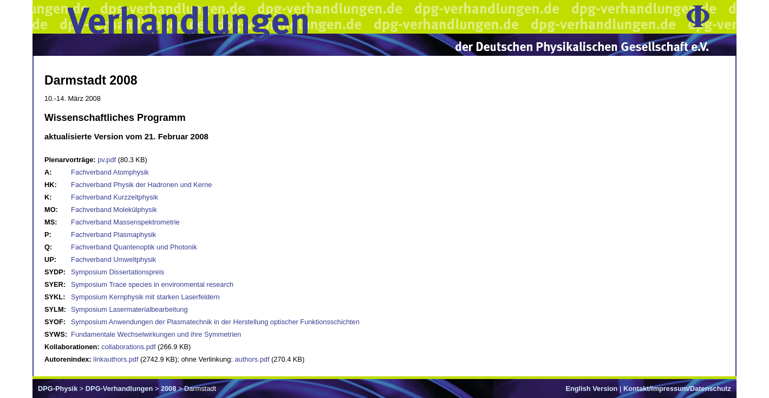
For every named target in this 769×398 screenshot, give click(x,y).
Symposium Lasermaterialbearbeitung (129, 309)
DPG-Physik (57, 388)
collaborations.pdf (128, 347)
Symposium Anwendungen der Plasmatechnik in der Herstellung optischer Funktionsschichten (215, 322)
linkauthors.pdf (115, 359)
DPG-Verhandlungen (119, 388)
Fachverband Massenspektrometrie (125, 222)
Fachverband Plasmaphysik (113, 234)
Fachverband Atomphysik (110, 172)
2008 (168, 388)
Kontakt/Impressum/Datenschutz (677, 388)
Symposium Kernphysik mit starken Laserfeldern (145, 297)
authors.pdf (251, 359)
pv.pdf (106, 160)
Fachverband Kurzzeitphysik (114, 197)
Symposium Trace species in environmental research (152, 284)
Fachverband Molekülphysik (114, 210)
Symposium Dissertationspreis (117, 272)
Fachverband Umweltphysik (113, 259)
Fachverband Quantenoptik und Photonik (134, 247)
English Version (591, 388)
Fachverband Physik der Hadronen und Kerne (141, 185)
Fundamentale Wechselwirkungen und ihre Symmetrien (156, 334)
